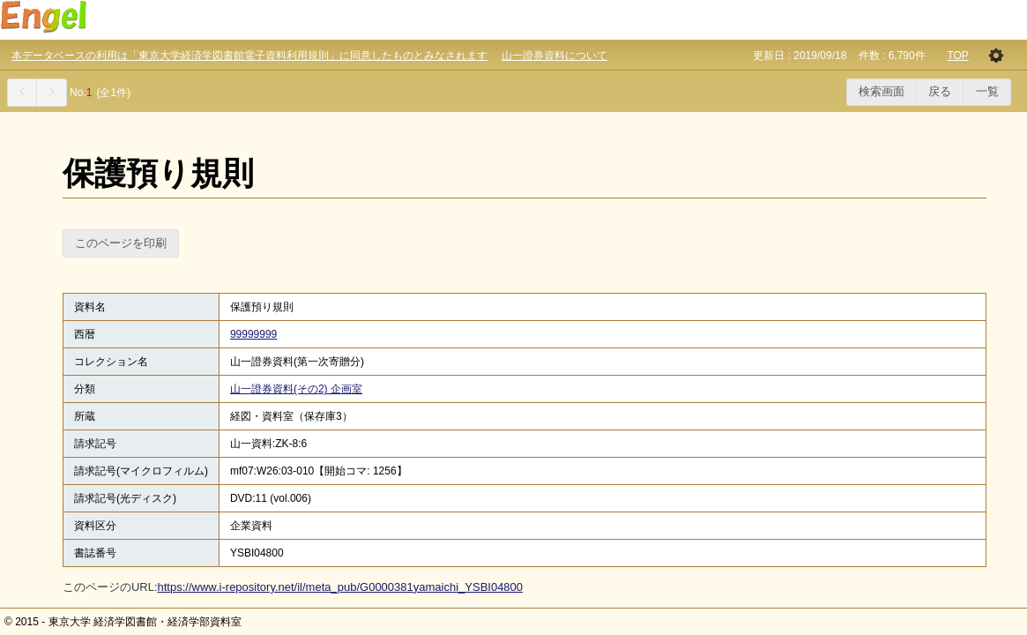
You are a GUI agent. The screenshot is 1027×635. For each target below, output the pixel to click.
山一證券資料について (554, 55)
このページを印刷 (121, 243)
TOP (957, 55)
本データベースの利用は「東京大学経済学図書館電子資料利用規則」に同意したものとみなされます (249, 55)
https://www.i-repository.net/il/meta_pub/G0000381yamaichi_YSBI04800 (341, 587)
